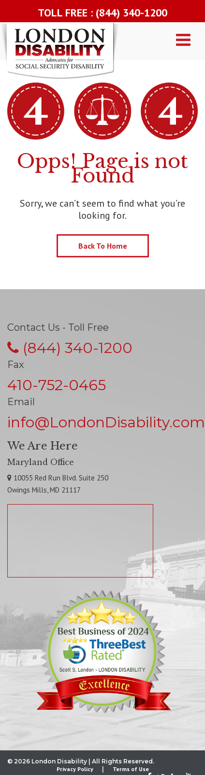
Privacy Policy (75, 769)
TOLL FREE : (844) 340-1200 (102, 12)
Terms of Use (131, 769)
